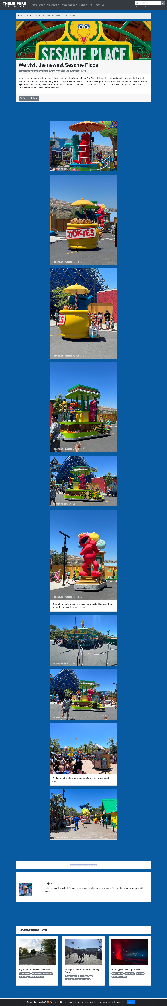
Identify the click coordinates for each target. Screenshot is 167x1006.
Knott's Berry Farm (85, 976)
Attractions (52, 5)
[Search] (148, 3)
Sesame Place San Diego (28, 71)
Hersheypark (129, 974)
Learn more (119, 1002)
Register (139, 7)
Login (147, 7)
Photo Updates (68, 5)
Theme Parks (37, 5)
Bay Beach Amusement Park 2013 (34, 969)
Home (21, 15)
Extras (82, 5)
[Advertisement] (83, 111)
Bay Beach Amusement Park (42, 974)
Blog (91, 5)
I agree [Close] (130, 1002)
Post (23, 98)
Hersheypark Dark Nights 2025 (125, 969)
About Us (100, 5)
